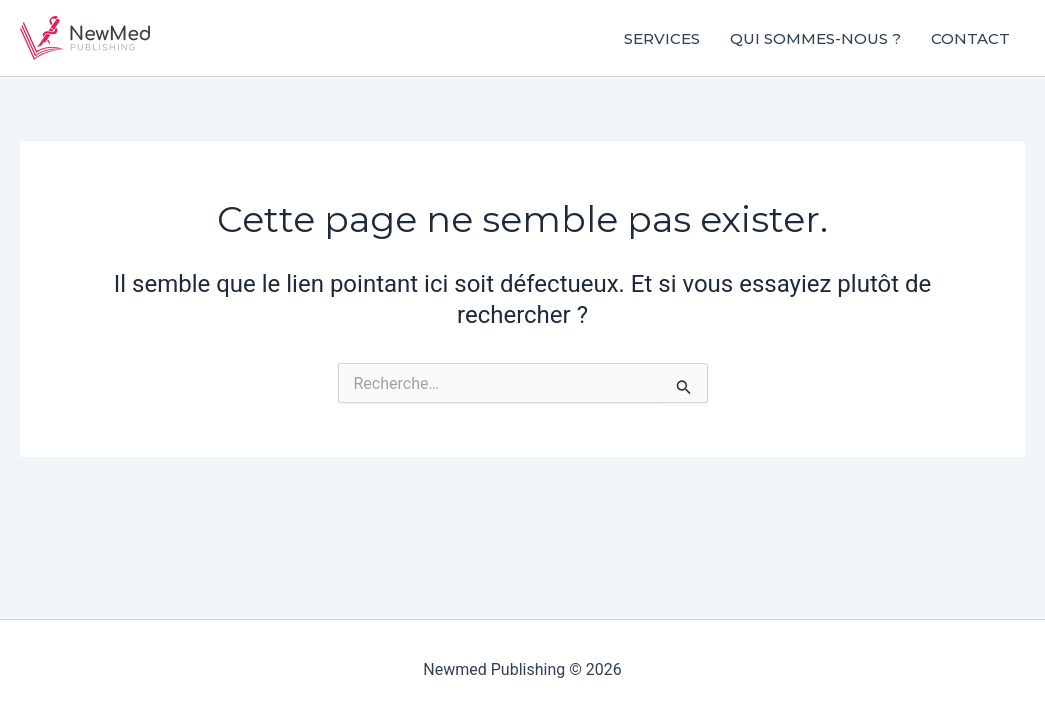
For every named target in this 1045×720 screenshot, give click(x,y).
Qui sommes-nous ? (815, 38)
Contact (970, 38)
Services (662, 38)
